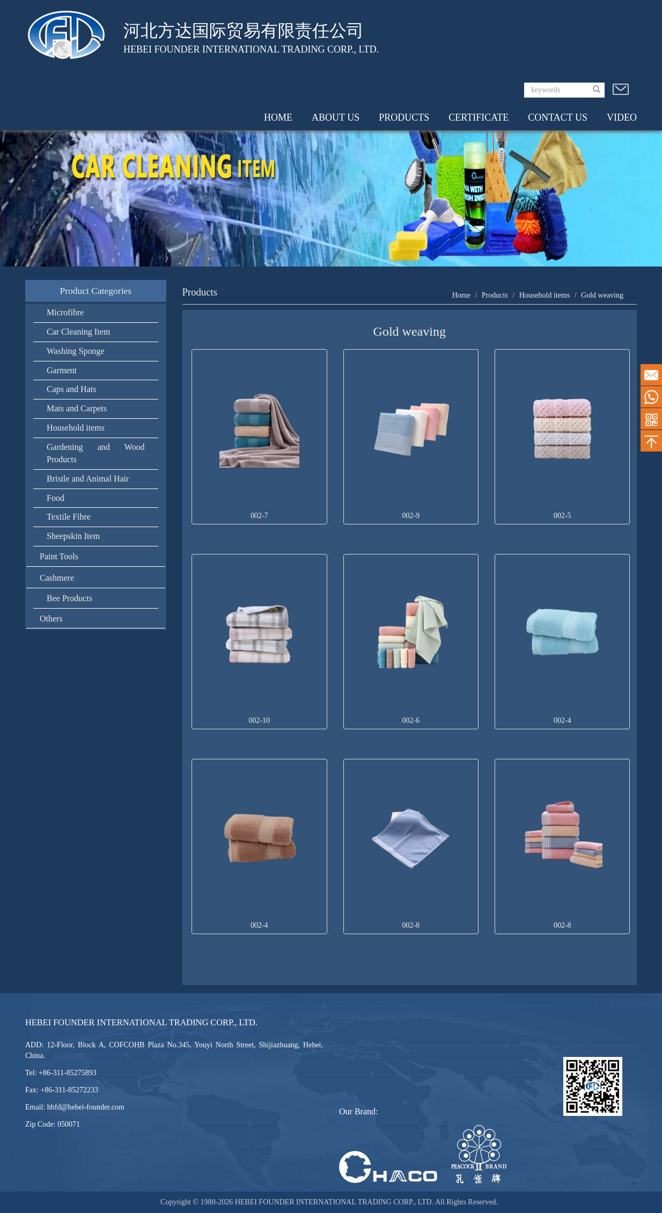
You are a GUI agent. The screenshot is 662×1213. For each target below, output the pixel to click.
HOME (278, 117)
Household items (76, 427)
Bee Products (69, 598)
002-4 (562, 720)
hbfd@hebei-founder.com (85, 1107)
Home (461, 295)
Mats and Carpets (77, 408)
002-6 (411, 720)
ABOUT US (335, 117)
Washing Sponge (76, 351)
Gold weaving (602, 295)
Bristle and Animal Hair (88, 478)
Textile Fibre (69, 516)
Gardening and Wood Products (96, 453)
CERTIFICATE (478, 117)
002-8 (411, 925)
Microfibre (65, 312)
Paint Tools (59, 556)
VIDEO (622, 117)
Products (495, 295)
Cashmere (57, 577)
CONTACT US (557, 117)
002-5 (562, 516)
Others (51, 618)
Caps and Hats (71, 389)
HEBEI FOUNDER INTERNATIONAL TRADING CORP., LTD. (335, 1202)
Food (55, 497)
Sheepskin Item (73, 536)
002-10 (259, 720)
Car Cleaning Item (78, 331)
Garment (62, 370)
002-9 (411, 516)
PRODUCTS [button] (404, 117)
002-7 (259, 516)
